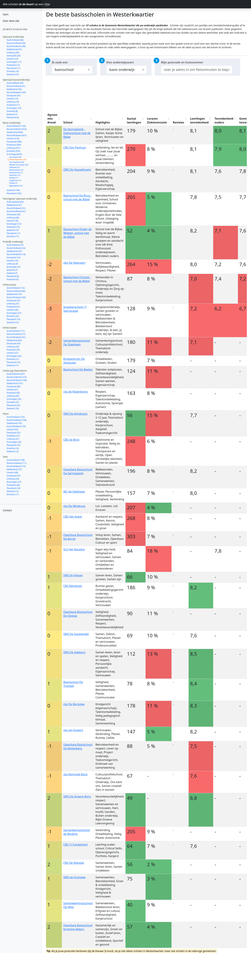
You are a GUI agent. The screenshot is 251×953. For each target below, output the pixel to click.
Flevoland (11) (13, 68)
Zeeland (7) (12, 114)
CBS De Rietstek (73, 863)
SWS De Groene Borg (77, 796)
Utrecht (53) (12, 429)
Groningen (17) (14, 61)
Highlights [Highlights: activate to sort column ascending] (103, 122)
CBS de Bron (71, 440)
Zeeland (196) (13, 190)
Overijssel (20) (13, 95)
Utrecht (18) (12, 220)
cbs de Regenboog (75, 392)
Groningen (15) (14, 223)
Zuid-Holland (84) (15, 39)
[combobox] (196, 69)
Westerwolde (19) (16, 170)
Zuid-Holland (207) (16, 373)
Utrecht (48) (12, 472)
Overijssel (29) (13, 214)
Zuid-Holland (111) (16, 330)
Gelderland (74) (14, 423)
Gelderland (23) (14, 251)
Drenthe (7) (12, 270)
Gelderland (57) (14, 205)
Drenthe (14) (13, 448)
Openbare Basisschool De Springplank (77, 471)
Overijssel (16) (13, 257)
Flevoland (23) (13, 405)
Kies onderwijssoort (120, 62)
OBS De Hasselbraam (77, 170)
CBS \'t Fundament (75, 844)
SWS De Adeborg (74, 652)
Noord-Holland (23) (16, 248)
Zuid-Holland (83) (15, 201)
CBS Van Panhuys (74, 147)
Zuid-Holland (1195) (16, 126)
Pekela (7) (13, 183)
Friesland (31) (13, 306)
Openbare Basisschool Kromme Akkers (77, 927)
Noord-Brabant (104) (17, 380)
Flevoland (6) (13, 117)
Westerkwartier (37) (18, 159)
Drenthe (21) (13, 359)
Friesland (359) (14, 144)
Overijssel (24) (13, 55)
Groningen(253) (14, 154)
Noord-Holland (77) (16, 334)
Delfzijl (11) (13, 178)
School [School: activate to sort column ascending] (67, 122)
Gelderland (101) (15, 383)
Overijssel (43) (13, 343)
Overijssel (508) (14, 141)
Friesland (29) (13, 349)
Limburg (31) (13, 438)
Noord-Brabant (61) (16, 337)
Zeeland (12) (13, 322)
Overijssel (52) (13, 432)
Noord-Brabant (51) (16, 208)
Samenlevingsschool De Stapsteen (76, 342)
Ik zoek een (60, 62)
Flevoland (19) (13, 445)
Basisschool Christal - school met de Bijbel (77, 279)
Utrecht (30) (12, 309)
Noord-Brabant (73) (16, 466)
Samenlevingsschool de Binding (76, 832)
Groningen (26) (14, 356)
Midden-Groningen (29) (18, 165)
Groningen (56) (15, 157)
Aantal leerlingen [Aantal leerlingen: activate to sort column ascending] (134, 120)
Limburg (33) (13, 346)
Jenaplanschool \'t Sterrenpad (74, 309)
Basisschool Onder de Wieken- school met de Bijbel (77, 233)
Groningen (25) (14, 442)
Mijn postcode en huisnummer (182, 62)
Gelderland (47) (14, 49)
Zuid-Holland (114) (16, 287)
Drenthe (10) (13, 71)
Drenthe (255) (13, 151)
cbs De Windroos (74, 506)
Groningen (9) (13, 266)
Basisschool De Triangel (73, 684)
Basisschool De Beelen (78, 369)
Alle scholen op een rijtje (22, 4)
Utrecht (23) (12, 58)
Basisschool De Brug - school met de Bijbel (77, 197)
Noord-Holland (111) (16, 463)
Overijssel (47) (13, 300)
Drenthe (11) (13, 236)
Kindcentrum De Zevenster (74, 361)
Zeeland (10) (13, 74)
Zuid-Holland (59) (15, 82)
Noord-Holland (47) (16, 211)
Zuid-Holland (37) (15, 244)
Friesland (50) (13, 392)
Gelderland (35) (14, 89)
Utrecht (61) (12, 389)
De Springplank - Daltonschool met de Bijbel (76, 133)
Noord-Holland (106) (16, 420)
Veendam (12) (14, 175)
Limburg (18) (13, 101)
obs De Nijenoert (74, 263)
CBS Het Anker (72, 517)
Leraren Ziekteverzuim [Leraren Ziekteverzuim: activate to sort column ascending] (157, 120)
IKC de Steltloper (74, 491)
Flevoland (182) (14, 193)
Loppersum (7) (15, 180)
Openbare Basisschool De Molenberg (77, 746)
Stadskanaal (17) (16, 172)
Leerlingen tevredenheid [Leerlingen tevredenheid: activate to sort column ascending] (199, 120)
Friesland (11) (13, 104)
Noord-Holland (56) (16, 43)
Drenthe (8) (12, 111)
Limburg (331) (13, 147)
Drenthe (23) (13, 316)
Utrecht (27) (12, 352)
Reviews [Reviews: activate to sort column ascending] (178, 122)
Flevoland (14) (13, 319)
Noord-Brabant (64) (16, 297)
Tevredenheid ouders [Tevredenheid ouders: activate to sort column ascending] (224, 120)
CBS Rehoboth (72, 586)
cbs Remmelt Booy (75, 774)
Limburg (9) (12, 263)
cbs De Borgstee (74, 704)
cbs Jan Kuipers (73, 730)
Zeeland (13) (13, 230)
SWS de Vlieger (73, 575)
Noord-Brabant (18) (16, 254)
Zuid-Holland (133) (16, 416)
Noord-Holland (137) (16, 377)
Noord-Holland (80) (16, 291)
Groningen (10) (14, 108)
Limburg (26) (13, 217)
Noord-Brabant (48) (16, 46)
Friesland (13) (13, 65)
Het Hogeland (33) (16, 162)
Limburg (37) (13, 303)
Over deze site (11, 20)
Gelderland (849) (15, 132)
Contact (7, 510)
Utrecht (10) (12, 260)
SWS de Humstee (74, 877)
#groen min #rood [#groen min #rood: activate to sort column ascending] (52, 118)
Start (5, 14)
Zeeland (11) (13, 365)
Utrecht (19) (12, 98)
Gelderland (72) (14, 469)
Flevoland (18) (13, 488)
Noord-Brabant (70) (16, 426)
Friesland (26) (13, 485)
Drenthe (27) (13, 402)
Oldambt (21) (14, 167)
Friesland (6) (13, 279)
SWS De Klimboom (75, 414)
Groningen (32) (14, 399)
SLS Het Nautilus (74, 549)
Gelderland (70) (14, 294)
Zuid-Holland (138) (16, 459)
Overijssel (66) (13, 386)
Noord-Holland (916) (16, 129)
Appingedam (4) (15, 185)
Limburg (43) (13, 395)
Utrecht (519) (13, 138)
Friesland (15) (13, 226)
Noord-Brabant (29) (16, 92)
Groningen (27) (14, 313)
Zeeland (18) (13, 408)
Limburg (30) (13, 52)
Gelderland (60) (14, 340)
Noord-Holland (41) (16, 86)
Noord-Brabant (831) (17, 135)
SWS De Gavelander (76, 634)
